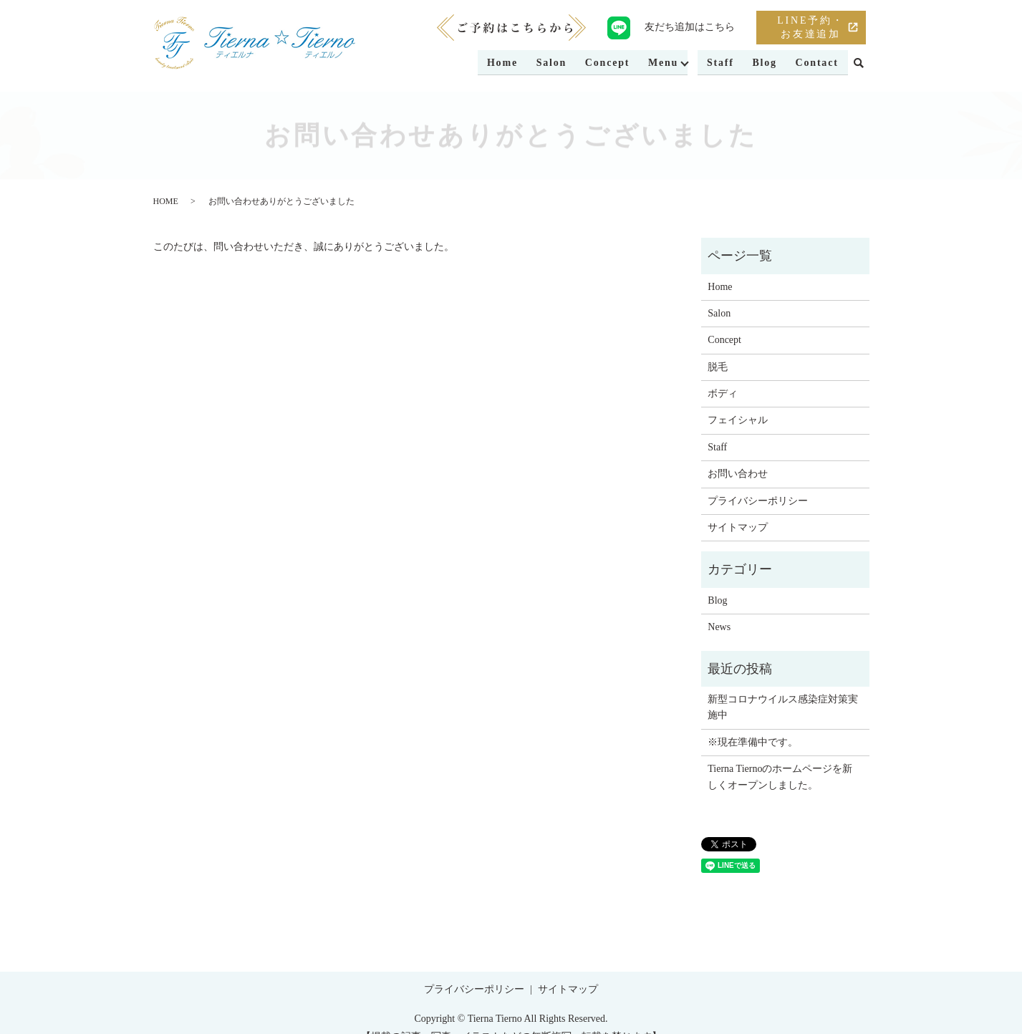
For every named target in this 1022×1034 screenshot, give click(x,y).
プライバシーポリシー (758, 501)
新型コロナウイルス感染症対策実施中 (783, 707)
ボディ (723, 393)
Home (494, 63)
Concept (601, 63)
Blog (762, 63)
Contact (816, 63)
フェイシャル (738, 420)
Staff (717, 63)
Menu (659, 63)
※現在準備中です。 (753, 742)
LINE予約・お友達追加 (810, 27)
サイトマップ (738, 527)
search (858, 63)
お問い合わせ (738, 473)
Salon (545, 63)
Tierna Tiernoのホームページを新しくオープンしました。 (780, 776)
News (719, 627)
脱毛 (718, 367)
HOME (165, 201)
